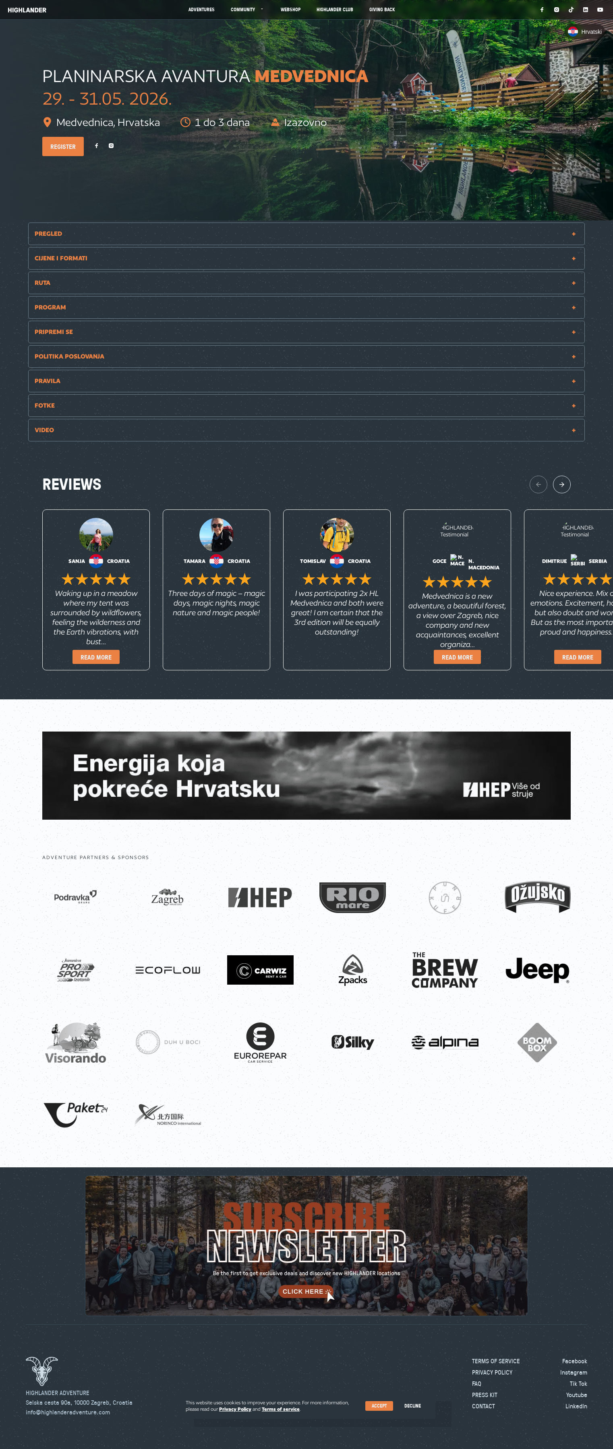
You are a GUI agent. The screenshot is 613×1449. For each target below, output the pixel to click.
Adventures (201, 9)
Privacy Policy (492, 1372)
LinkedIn (576, 1406)
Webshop (290, 9)
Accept (379, 1405)
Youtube (576, 1395)
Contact (483, 1406)
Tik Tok (578, 1383)
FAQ (476, 1383)
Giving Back (382, 9)
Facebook (574, 1361)
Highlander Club (335, 9)
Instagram (573, 1372)
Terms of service (281, 1409)
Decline (412, 1405)
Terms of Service (496, 1361)
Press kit (484, 1395)
